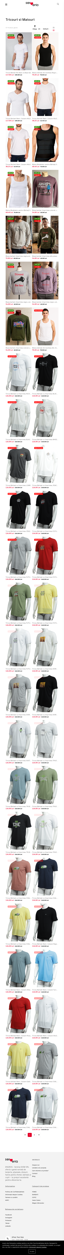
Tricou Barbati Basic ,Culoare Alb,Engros (20, 118)
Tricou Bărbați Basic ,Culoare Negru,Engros (47, 944)
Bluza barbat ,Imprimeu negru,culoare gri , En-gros (24, 256)
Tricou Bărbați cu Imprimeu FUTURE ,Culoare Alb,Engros (26, 669)
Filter (35, 28)
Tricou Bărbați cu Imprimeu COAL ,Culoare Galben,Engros (26, 944)
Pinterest (8, 1220)
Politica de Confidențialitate (14, 1192)
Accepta (32, 1251)
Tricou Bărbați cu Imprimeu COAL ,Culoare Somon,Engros (26, 898)
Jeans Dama (36, 1200)
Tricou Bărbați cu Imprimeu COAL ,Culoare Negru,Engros (26, 1127)
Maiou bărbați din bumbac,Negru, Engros (47, 73)
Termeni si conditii (11, 1197)
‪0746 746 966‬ (18, 1237)
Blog (33, 1176)
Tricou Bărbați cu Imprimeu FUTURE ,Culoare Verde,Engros (27, 623)
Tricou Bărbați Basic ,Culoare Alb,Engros (46, 1036)
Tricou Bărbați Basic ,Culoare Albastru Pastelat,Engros (25, 990)
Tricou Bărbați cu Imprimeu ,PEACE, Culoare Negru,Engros (26, 531)
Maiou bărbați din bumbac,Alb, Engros (46, 348)
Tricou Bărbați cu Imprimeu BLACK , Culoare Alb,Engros (26, 439)
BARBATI (35, 1194)
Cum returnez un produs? (40, 1171)
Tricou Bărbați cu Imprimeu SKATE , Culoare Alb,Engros (26, 761)
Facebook (8, 1215)
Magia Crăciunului (38, 1203)
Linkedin (8, 1226)
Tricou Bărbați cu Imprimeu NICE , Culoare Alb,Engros (25, 394)
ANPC (7, 1200)
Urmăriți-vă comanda (39, 1168)
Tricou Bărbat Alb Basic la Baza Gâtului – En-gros (23, 73)
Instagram (8, 1217)
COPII (34, 1197)
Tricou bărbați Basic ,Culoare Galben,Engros (21, 1081)
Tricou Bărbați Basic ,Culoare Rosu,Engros (21, 1036)
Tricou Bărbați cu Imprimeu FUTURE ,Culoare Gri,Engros (26, 577)
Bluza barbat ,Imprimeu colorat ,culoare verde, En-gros (26, 348)
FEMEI (34, 1192)
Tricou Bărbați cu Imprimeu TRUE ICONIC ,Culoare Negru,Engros (29, 852)
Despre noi (35, 1165)
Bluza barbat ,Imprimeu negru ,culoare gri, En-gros (24, 302)
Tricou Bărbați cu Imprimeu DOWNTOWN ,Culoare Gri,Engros (28, 715)
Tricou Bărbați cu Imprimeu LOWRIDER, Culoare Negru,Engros (28, 485)
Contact (34, 1173)
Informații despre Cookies (14, 1194)
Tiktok (7, 1223)
